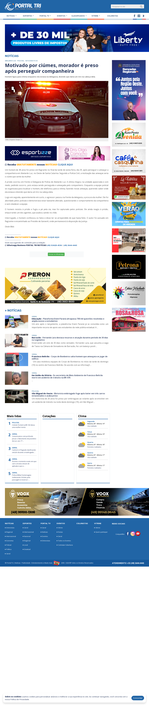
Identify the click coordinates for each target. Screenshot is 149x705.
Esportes (27, 523)
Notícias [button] (11, 16)
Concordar (138, 698)
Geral (7, 554)
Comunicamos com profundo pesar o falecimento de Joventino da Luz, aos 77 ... (24, 438)
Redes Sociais (118, 523)
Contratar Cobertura (65, 545)
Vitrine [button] (95, 16)
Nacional (26, 536)
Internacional (10, 536)
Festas (60, 532)
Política (8, 549)
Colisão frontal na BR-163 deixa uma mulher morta (23, 426)
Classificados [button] (78, 16)
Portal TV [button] (45, 16)
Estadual (26, 549)
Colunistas (112, 16)
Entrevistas (9, 528)
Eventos (44, 536)
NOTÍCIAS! (51, 164)
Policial (8, 545)
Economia (9, 541)
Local (25, 545)
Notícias (9, 523)
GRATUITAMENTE (27, 164)
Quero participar (101, 532)
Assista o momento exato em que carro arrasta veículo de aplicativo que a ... (24, 463)
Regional (9, 532)
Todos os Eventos (64, 541)
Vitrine (60, 528)
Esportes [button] (27, 16)
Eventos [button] (61, 16)
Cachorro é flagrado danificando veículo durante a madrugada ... (24, 451)
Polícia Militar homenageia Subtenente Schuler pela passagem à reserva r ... (21, 477)
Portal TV (46, 523)
